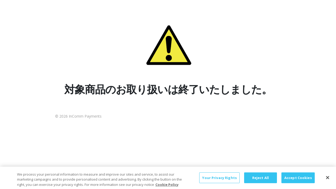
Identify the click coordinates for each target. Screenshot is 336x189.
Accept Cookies (298, 179)
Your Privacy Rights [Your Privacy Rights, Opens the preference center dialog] (219, 179)
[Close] (327, 179)
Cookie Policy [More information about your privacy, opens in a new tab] (166, 186)
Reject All (260, 179)
